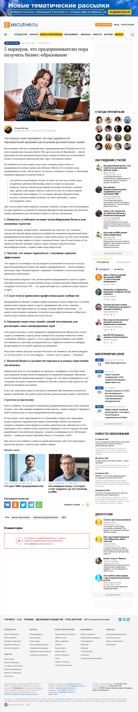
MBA (64, 517)
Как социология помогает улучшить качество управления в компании (116, 322)
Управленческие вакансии (40, 652)
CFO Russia (109, 372)
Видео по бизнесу (62, 662)
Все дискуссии (113, 595)
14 (31, 483)
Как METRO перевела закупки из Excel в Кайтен (116, 336)
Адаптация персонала (115, 363)
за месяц (119, 269)
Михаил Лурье (110, 522)
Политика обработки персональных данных (21, 694)
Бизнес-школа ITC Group (114, 360)
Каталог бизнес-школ (63, 665)
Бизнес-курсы (60, 648)
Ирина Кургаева (110, 340)
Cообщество (10, 630)
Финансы (86, 34)
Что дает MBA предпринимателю (23, 486)
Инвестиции (111, 645)
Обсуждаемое (123, 262)
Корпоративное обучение (65, 634)
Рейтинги (58, 645)
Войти (27, 544)
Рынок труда (34, 641)
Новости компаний (11, 662)
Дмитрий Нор (109, 173)
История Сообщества (12, 641)
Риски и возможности (115, 641)
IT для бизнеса (87, 652)
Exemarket (85, 655)
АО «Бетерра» (110, 388)
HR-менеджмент (36, 634)
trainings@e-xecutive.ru (76, 686)
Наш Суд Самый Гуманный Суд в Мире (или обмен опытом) (116, 539)
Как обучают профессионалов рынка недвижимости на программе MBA (115, 190)
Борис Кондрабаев (112, 197)
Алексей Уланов (111, 561)
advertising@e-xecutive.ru (66, 688)
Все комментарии (113, 253)
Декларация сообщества (49, 619)
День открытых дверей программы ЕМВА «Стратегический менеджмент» (115, 278)
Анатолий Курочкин (112, 583)
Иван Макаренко (111, 312)
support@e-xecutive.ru (66, 692)
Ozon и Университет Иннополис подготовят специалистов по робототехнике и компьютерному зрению (112, 444)
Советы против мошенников (117, 520)
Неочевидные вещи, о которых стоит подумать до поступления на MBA (67, 489)
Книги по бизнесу (62, 655)
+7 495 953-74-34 (120, 684)
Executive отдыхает (11, 648)
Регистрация (127, 25)
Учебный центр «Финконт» (115, 407)
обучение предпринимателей (45, 517)
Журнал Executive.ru (12, 645)
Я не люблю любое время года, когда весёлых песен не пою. (116, 578)
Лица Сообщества (11, 634)
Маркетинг (85, 645)
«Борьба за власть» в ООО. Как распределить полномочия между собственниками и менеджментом (117, 396)
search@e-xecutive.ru (73, 684)
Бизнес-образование (51, 34)
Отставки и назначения (13, 666)
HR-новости (8, 676)
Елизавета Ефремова (113, 327)
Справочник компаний (38, 655)
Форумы (108, 34)
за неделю (104, 269)
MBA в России (10, 483)
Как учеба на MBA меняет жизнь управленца (116, 234)
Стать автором (103, 25)
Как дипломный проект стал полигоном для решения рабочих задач (117, 168)
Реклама (29, 619)
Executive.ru (18, 688)
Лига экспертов (10, 638)
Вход (116, 25)
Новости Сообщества (12, 673)
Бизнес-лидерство (88, 634)
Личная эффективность (39, 645)
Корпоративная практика (90, 638)
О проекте (9, 619)
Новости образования (13, 669)
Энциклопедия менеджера (91, 658)
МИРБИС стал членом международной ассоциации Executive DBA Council (110, 477)
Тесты (57, 658)
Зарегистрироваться (43, 544)
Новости (97, 34)
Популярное (102, 262)
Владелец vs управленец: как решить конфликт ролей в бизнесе (117, 292)
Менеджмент (71, 34)
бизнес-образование (21, 517)
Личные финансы (113, 638)
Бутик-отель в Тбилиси (115, 558)
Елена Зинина (110, 297)
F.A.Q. (19, 619)
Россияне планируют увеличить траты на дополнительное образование (111, 494)
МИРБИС (119, 34)
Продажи (84, 648)
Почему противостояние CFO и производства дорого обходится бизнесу (117, 307)
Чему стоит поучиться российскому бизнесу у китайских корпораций (115, 213)
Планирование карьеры (39, 648)
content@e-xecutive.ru (65, 690)
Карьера (34, 34)
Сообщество (20, 34)
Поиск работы (35, 638)
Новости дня (9, 659)
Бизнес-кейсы (60, 652)
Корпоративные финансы (116, 634)
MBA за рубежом (56, 483)
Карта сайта (53, 694)
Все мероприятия (113, 424)
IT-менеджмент (87, 641)
